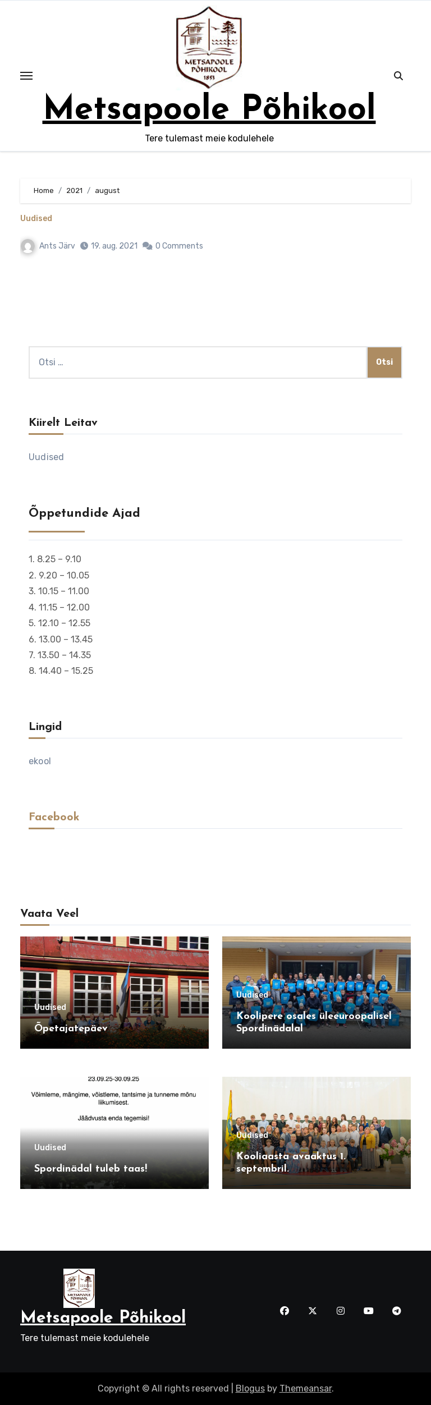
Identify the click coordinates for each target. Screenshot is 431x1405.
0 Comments (179, 246)
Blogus (250, 1388)
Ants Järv (48, 246)
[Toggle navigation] (26, 76)
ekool (40, 761)
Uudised (36, 219)
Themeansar (305, 1388)
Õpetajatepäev (71, 1028)
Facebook (54, 817)
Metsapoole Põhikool (209, 110)
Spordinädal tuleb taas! (90, 1169)
